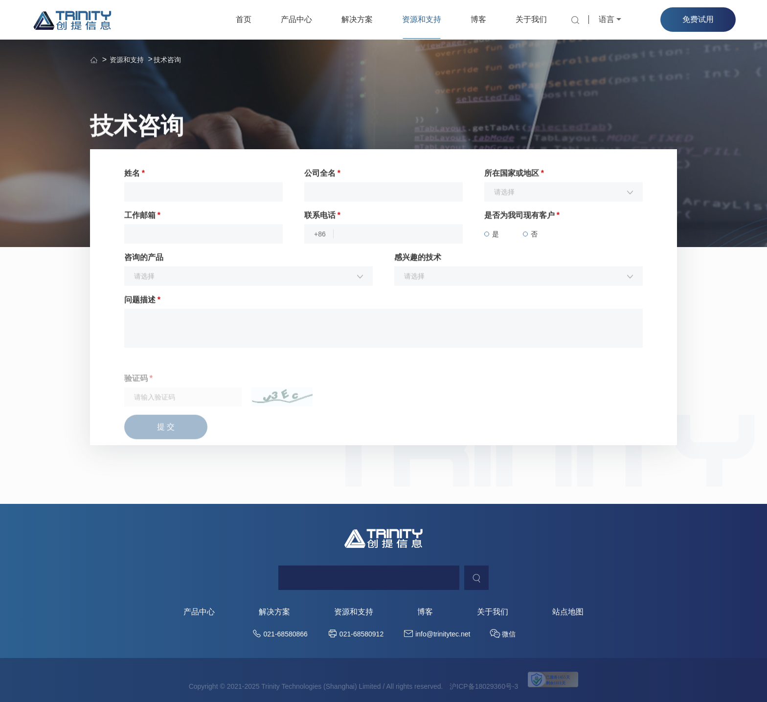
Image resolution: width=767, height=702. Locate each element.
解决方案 (357, 19)
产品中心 (296, 19)
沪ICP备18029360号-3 (484, 686)
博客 (478, 19)
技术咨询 (167, 59)
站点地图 (568, 612)
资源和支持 (421, 19)
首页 (243, 19)
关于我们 (531, 19)
